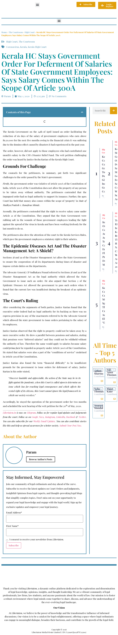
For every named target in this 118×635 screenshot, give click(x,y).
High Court (30, 32)
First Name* (12, 526)
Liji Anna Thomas (111, 372)
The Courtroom (16, 32)
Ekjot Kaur (110, 390)
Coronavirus (12, 46)
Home (4, 32)
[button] (37, 4)
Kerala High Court (37, 46)
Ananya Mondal (98, 406)
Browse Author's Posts (40, 459)
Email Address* (14, 512)
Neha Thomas (99, 390)
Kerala (23, 46)
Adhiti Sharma (98, 372)
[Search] (113, 110)
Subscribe (14, 545)
